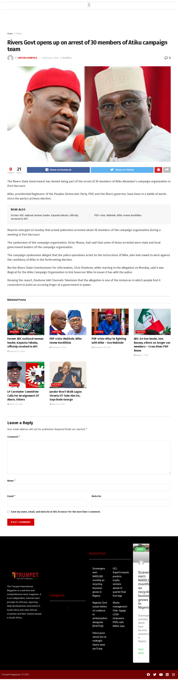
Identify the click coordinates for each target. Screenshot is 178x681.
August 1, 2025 (141, 356)
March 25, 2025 (14, 405)
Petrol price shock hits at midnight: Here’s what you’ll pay (99, 643)
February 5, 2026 (58, 348)
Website (96, 497)
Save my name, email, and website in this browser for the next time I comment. (56, 513)
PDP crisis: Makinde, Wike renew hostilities (117, 215)
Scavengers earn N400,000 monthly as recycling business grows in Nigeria (147, 592)
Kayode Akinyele (27, 57)
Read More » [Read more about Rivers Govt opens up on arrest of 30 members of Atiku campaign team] (141, 655)
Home (10, 33)
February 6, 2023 (50, 57)
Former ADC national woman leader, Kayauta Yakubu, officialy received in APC (25, 343)
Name (11, 482)
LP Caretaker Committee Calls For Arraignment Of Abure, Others (23, 396)
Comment (14, 438)
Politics (18, 33)
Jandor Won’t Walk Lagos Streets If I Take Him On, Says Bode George (66, 396)
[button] (89, 5)
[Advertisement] (89, 22)
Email (11, 498)
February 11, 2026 (16, 352)
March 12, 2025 (57, 405)
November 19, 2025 (101, 348)
